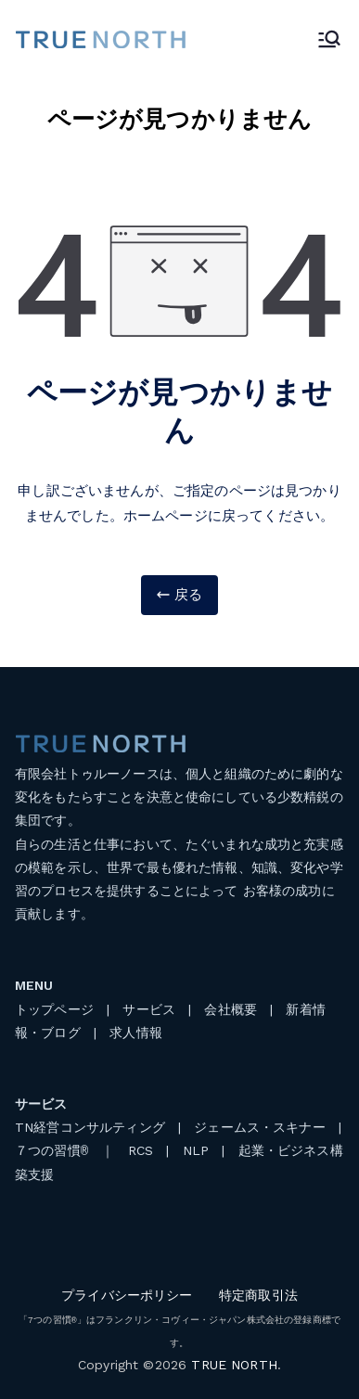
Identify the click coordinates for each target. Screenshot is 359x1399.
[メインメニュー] (329, 39)
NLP (196, 1151)
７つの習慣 (51, 1151)
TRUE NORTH (234, 1364)
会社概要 (230, 1009)
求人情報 (135, 1032)
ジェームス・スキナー (260, 1127)
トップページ (54, 1009)
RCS (140, 1151)
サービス (148, 1009)
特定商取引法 (258, 1295)
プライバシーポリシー (127, 1295)
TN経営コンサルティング (90, 1127)
